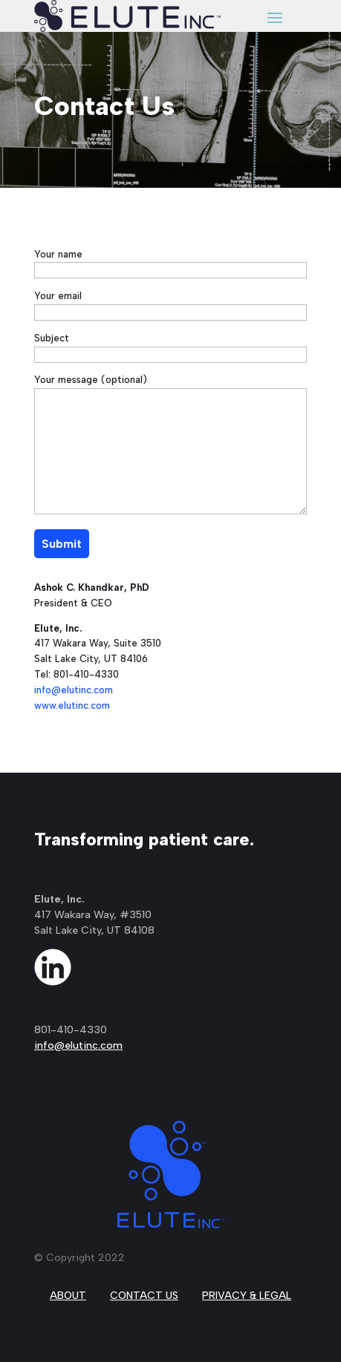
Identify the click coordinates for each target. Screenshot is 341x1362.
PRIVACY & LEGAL (246, 1295)
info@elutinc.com (73, 689)
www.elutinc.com (72, 705)
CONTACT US (144, 1295)
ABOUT (68, 1295)
